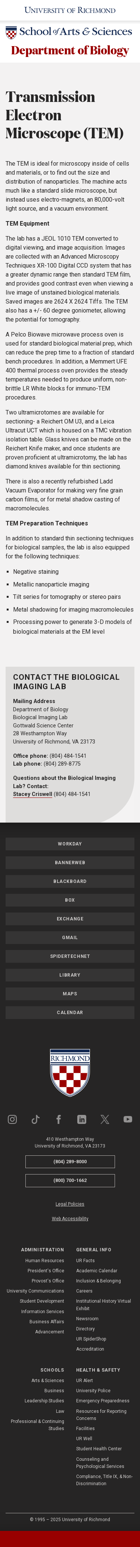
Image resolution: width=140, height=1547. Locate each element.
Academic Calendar (96, 1270)
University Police (93, 1390)
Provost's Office (48, 1281)
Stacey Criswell (32, 794)
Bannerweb (70, 862)
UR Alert (84, 1380)
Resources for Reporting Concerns (101, 1415)
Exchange (70, 919)
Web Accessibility (70, 1218)
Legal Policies (70, 1204)
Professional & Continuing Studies (37, 1425)
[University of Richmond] (70, 10)
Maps (70, 993)
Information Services (42, 1311)
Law (60, 1411)
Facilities (85, 1428)
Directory (85, 1329)
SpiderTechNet (70, 956)
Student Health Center (99, 1449)
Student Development (42, 1301)
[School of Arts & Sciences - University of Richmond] (70, 34)
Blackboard (70, 881)
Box (70, 900)
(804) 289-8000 (70, 1161)
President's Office (46, 1270)
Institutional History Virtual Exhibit (103, 1305)
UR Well (84, 1438)
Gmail (70, 937)
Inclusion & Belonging (98, 1281)
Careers (84, 1291)
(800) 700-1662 (70, 1180)
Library (69, 975)
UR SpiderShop (91, 1339)
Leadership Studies (44, 1401)
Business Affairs (46, 1321)
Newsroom (87, 1318)
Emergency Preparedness (103, 1401)
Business (54, 1390)
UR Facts (85, 1260)
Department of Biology (70, 49)
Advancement (49, 1332)
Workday (70, 844)
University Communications (35, 1291)
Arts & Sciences (47, 1380)
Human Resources (44, 1260)
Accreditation (90, 1349)
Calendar (70, 1012)
